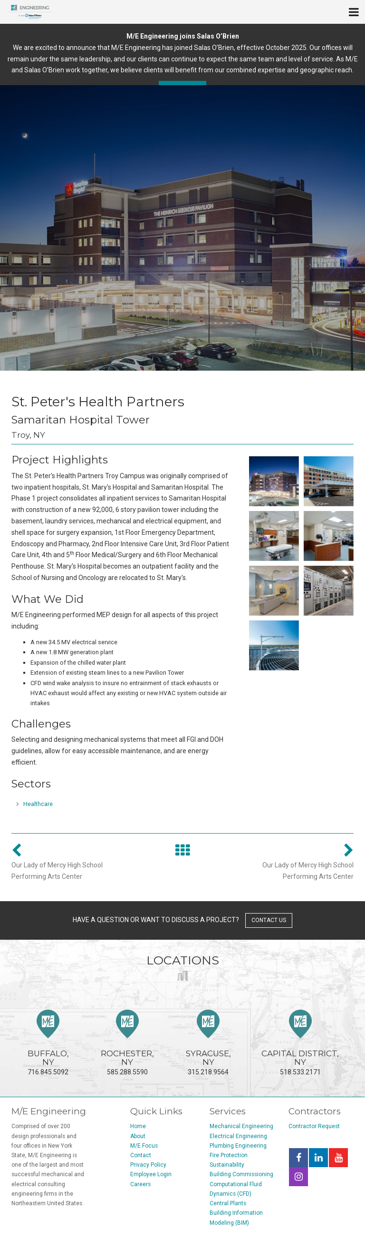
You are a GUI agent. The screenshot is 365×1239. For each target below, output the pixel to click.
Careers (140, 1184)
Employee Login (151, 1174)
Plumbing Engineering (238, 1145)
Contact (140, 1155)
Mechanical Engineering (241, 1126)
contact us (268, 920)
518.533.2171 (300, 1043)
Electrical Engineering (238, 1136)
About (137, 1136)
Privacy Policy (148, 1164)
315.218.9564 (208, 1043)
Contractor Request (314, 1126)
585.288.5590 (127, 1043)
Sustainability (227, 1164)
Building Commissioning (241, 1174)
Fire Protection (229, 1155)
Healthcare (38, 803)
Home (138, 1126)
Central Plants (228, 1203)
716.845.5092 (48, 1043)
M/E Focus (144, 1145)
